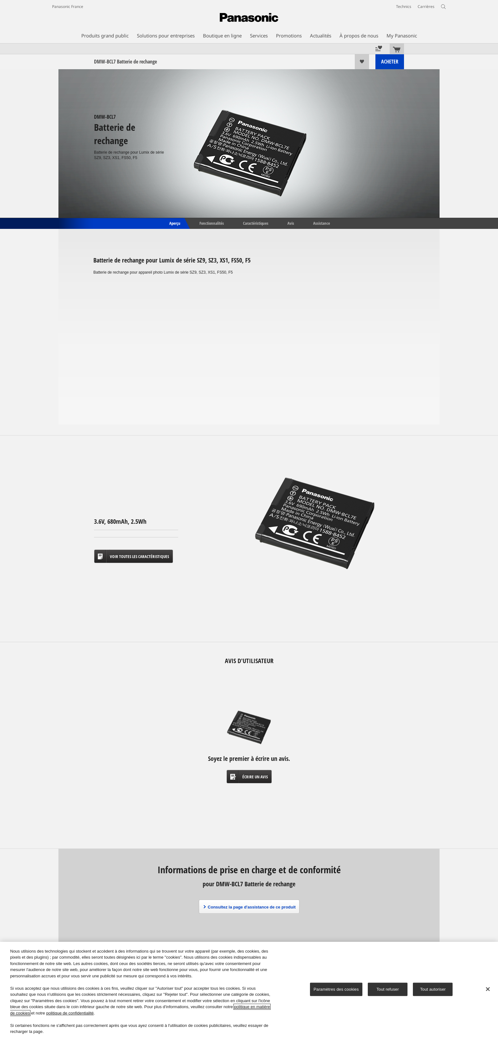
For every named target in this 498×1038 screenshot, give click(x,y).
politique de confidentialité (70, 1013)
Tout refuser (387, 989)
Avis (290, 223)
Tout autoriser (433, 989)
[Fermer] (488, 989)
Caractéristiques (255, 223)
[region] (249, 990)
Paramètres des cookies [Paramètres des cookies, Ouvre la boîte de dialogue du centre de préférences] (336, 989)
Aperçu (174, 223)
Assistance (321, 223)
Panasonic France (67, 6)
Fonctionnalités (211, 223)
